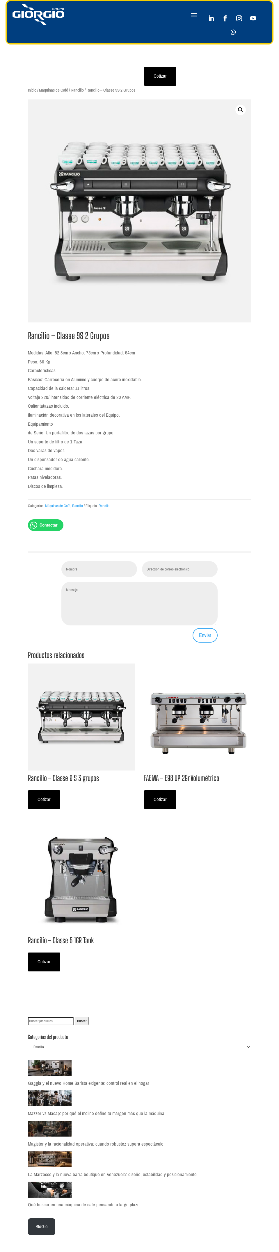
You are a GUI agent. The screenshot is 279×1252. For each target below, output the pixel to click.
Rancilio (77, 90)
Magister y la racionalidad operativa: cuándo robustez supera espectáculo (96, 1143)
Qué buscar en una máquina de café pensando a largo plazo (84, 1204)
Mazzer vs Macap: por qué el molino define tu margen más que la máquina (96, 1113)
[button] (240, 110)
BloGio (41, 1226)
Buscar (81, 1021)
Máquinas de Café (53, 90)
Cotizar (160, 76)
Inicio (32, 90)
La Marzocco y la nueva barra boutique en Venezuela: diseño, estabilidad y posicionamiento (112, 1174)
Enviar (205, 635)
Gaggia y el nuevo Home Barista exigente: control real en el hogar (88, 1083)
